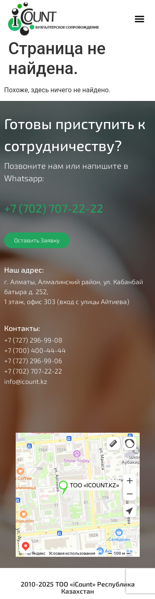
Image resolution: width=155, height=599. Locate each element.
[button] (140, 19)
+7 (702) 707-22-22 (53, 208)
